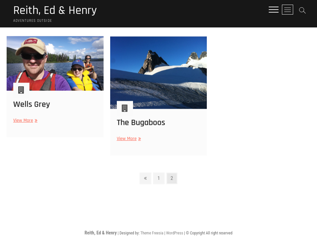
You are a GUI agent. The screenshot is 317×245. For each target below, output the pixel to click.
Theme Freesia (151, 233)
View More (24, 122)
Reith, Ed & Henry (55, 10)
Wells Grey (31, 106)
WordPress (174, 233)
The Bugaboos (141, 124)
